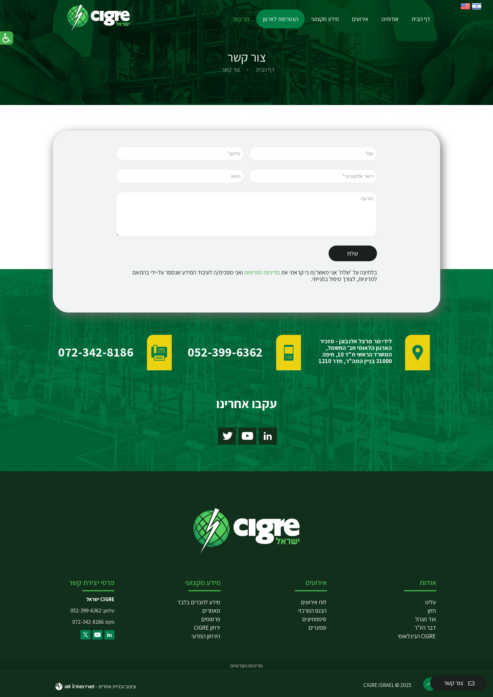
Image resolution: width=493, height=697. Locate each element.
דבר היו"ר (425, 627)
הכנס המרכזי (312, 610)
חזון (432, 610)
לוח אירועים (313, 602)
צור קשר (460, 683)
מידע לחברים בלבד (198, 602)
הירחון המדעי (205, 636)
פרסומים (210, 619)
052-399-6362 (86, 610)
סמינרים (317, 627)
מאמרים (211, 610)
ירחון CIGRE (207, 627)
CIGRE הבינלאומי (417, 636)
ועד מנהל (425, 619)
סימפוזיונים (314, 619)
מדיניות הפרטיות (262, 278)
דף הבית (265, 69)
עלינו (430, 602)
